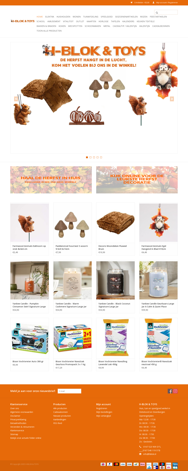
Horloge (103, 21)
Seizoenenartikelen (126, 16)
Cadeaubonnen (161, 26)
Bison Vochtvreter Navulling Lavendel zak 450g (113, 363)
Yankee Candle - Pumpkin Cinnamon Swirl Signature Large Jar (29, 305)
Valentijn (144, 26)
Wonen (77, 16)
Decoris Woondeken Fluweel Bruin (113, 247)
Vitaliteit (68, 21)
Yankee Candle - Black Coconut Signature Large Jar (114, 305)
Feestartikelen (158, 16)
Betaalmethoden (18, 422)
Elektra (49, 16)
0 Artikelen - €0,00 (140, 2)
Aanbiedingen (59, 419)
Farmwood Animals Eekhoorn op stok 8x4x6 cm (29, 247)
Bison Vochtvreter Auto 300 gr (28, 361)
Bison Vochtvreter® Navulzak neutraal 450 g (157, 363)
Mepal (106, 26)
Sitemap (14, 434)
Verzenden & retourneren (22, 426)
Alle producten (60, 408)
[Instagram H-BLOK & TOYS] (175, 391)
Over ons (14, 408)
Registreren (101, 408)
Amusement (54, 21)
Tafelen (115, 21)
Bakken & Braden (46, 26)
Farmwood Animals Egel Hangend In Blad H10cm (154, 247)
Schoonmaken (93, 26)
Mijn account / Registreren (165, 2)
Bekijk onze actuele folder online (25, 437)
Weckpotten (75, 26)
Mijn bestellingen (104, 411)
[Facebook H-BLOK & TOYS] (170, 391)
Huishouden (63, 16)
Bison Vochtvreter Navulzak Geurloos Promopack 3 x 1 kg (70, 363)
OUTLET (80, 21)
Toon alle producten (49, 30)
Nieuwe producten (62, 415)
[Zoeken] (166, 12)
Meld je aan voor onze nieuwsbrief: (33, 390)
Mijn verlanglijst (103, 415)
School (41, 21)
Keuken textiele (146, 21)
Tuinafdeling (90, 16)
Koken (62, 26)
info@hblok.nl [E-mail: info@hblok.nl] (149, 454)
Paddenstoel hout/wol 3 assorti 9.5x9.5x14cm (72, 247)
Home (40, 16)
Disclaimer (15, 415)
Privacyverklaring (18, 419)
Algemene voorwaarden (21, 411)
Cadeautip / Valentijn (125, 26)
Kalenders (128, 21)
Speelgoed (107, 16)
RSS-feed (57, 422)
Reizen (143, 16)
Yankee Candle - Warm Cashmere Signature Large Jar (71, 305)
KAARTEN (91, 21)
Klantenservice (17, 430)
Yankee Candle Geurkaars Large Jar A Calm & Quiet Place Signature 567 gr (158, 305)
